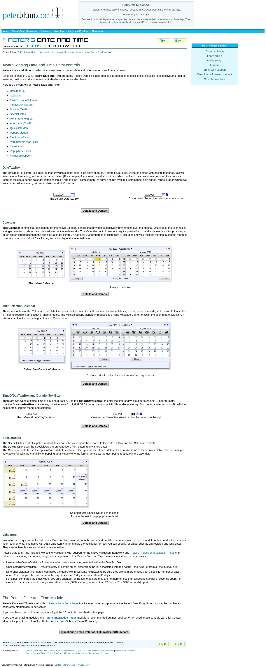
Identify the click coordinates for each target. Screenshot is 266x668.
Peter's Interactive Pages (76, 653)
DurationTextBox (20, 109)
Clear (164, 278)
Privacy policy (84, 665)
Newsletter (98, 31)
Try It (163, 40)
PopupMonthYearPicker (24, 141)
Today (76, 278)
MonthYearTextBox (21, 118)
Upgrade (60, 52)
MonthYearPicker (20, 137)
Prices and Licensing (74, 52)
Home (4, 31)
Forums (214, 65)
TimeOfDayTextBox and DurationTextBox (31, 395)
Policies (45, 31)
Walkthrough (214, 60)
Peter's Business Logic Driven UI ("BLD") (67, 651)
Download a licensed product (214, 74)
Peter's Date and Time (35, 653)
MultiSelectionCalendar (24, 100)
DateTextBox (17, 90)
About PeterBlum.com (24, 31)
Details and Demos (94, 210)
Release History (30, 52)
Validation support (20, 155)
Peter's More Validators (125, 651)
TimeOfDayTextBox (21, 104)
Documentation (215, 51)
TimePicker (16, 146)
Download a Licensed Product (70, 31)
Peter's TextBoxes (55, 653)
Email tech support (214, 69)
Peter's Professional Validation (100, 651)
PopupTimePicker (20, 151)
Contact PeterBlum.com (65, 665)
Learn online (214, 55)
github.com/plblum (121, 22)
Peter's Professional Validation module (154, 552)
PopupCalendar (19, 132)
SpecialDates (18, 114)
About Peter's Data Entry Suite (98, 52)
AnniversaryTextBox (22, 123)
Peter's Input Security (98, 653)
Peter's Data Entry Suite (63, 603)
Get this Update (47, 52)
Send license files (214, 79)
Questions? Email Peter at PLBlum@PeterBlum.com (94, 632)
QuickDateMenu (19, 128)
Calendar (15, 95)
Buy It (179, 40)
